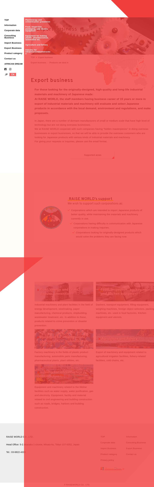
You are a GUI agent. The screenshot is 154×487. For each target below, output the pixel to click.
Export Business (13, 48)
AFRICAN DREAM (13, 64)
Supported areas (99, 156)
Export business (38, 62)
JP (6, 74)
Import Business (12, 43)
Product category (13, 53)
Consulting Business (10, 36)
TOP (6, 20)
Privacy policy (107, 461)
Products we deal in (58, 62)
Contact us (10, 58)
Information (10, 25)
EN (13, 74)
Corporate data (12, 30)
